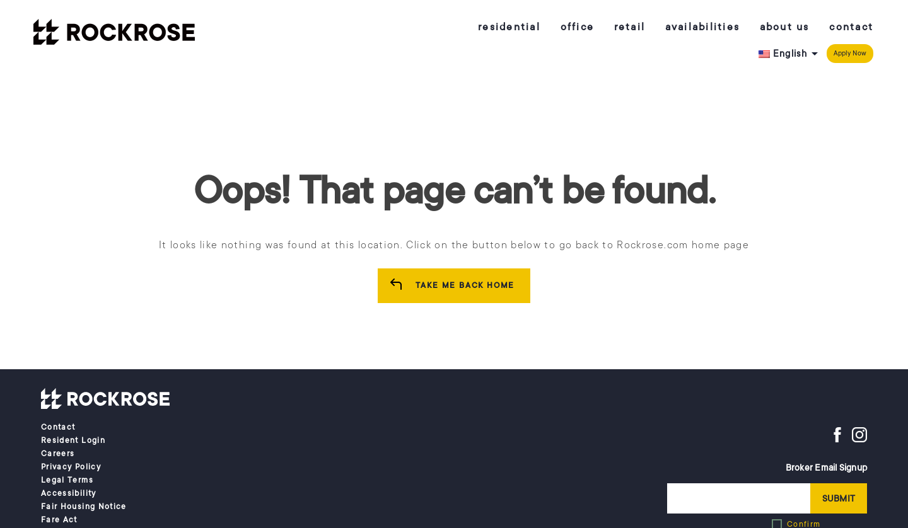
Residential (509, 27)
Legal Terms (67, 480)
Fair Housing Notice (84, 507)
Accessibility (68, 493)
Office (578, 27)
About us (785, 27)
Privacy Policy (71, 467)
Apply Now (850, 53)
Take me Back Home (465, 285)
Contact (851, 27)
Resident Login (73, 440)
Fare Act (59, 520)
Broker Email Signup (826, 467)
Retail (630, 27)
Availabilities (702, 27)
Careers (57, 454)
